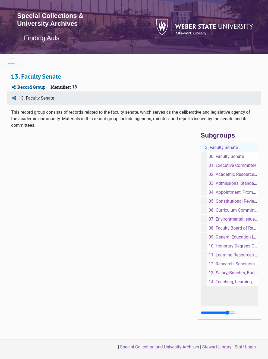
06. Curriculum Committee (234, 210)
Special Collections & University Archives (50, 19)
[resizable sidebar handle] (218, 312)
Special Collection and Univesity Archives (159, 347)
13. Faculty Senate (220, 147)
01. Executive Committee (233, 165)
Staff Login (245, 347)
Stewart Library (216, 347)
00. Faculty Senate (226, 156)
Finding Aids (41, 38)
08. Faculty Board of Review (235, 228)
